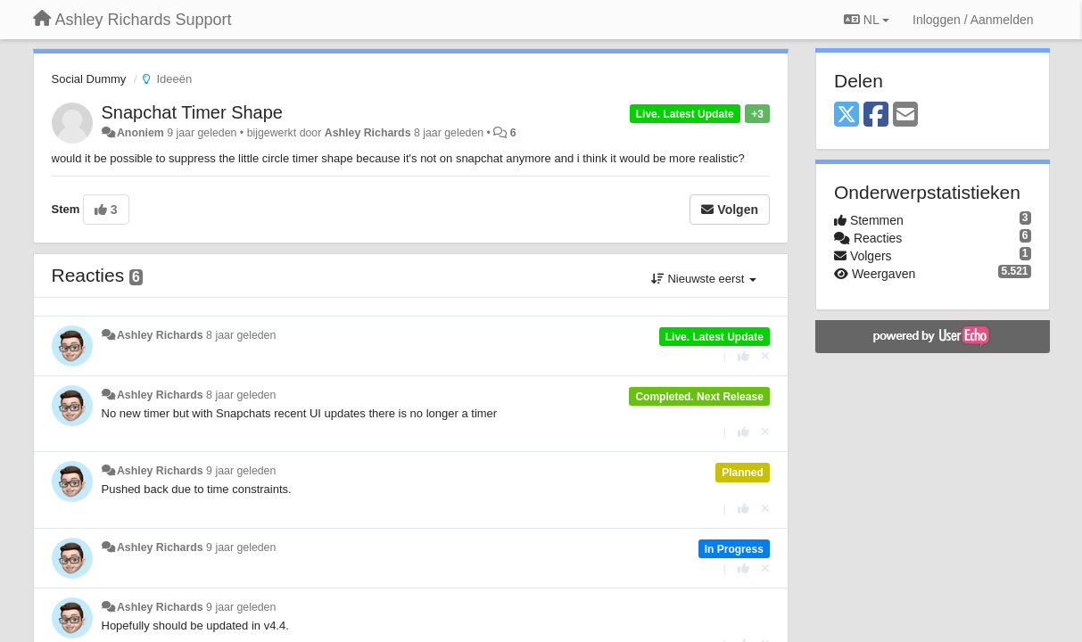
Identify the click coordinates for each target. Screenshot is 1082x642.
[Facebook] (875, 115)
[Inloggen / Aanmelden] (972, 19)
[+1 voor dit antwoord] (743, 356)
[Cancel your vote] (765, 356)
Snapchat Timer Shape (192, 112)
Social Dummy (89, 79)
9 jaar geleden (241, 471)
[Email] (905, 115)
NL (866, 19)
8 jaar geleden (241, 335)
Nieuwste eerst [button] (703, 278)
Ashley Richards (368, 133)
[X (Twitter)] (846, 115)
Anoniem (140, 133)
